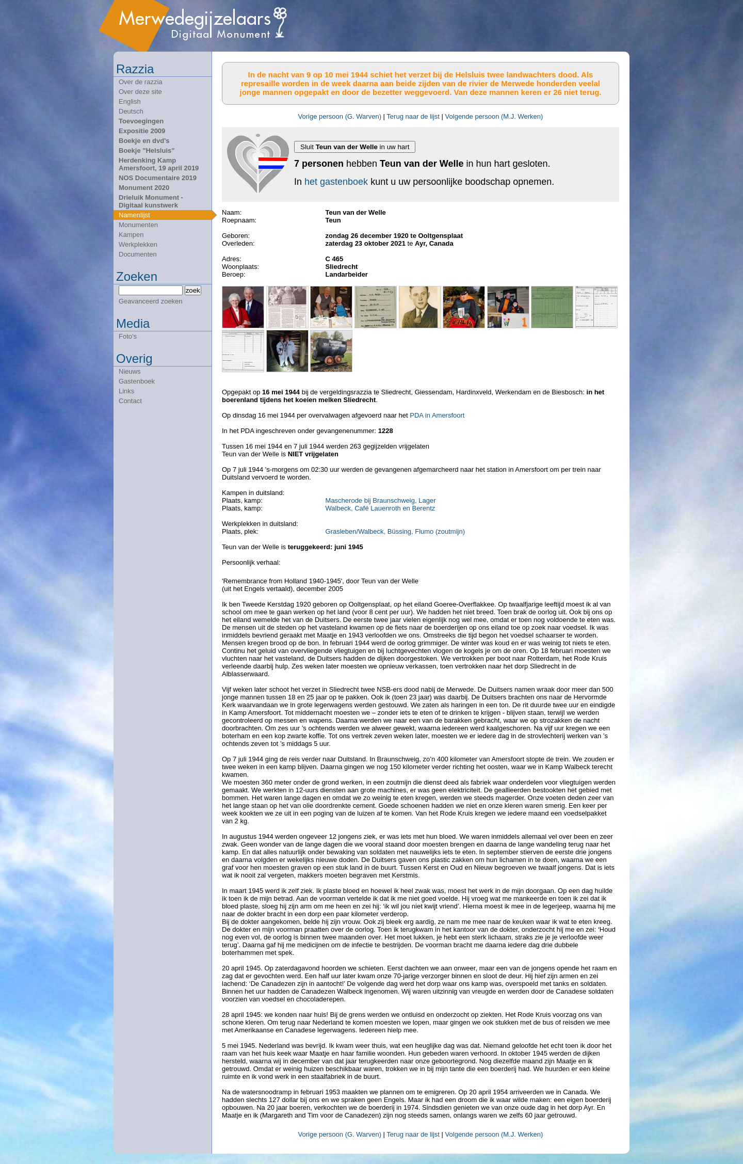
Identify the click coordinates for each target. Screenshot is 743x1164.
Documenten (138, 254)
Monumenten (138, 225)
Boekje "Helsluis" (146, 150)
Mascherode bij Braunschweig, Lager (381, 500)
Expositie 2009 (142, 131)
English (130, 101)
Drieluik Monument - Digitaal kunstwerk (151, 201)
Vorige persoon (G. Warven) (339, 116)
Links (126, 391)
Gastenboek (137, 381)
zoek (193, 290)
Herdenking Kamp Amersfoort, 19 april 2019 (159, 164)
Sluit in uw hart (354, 147)
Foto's (128, 336)
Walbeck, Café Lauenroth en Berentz (380, 508)
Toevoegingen (141, 121)
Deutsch (131, 111)
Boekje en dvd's (144, 141)
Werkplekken (138, 244)
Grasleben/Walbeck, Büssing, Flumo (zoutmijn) (395, 531)
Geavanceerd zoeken (151, 301)
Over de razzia (141, 82)
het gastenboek (336, 182)
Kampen (131, 234)
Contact (130, 401)
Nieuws (130, 371)
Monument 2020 (144, 188)
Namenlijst (134, 215)
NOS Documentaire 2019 (158, 178)
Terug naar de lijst (413, 116)
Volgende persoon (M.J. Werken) (494, 116)
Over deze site (140, 91)
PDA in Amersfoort (437, 415)
